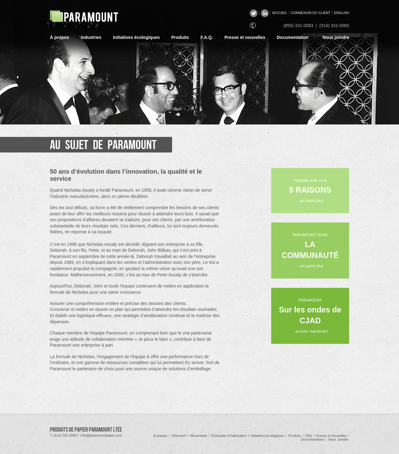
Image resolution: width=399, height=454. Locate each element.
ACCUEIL (279, 13)
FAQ (308, 436)
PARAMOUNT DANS (310, 250)
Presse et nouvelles (244, 37)
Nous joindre (335, 37)
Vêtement (178, 436)
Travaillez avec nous (310, 190)
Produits (180, 37)
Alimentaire (198, 436)
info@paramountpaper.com (101, 435)
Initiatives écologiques (136, 37)
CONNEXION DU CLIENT (311, 13)
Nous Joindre (338, 439)
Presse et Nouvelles (331, 436)
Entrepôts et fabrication (229, 436)
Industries (90, 37)
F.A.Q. (206, 37)
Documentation (293, 37)
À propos (59, 37)
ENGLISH (341, 13)
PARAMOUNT (310, 316)
